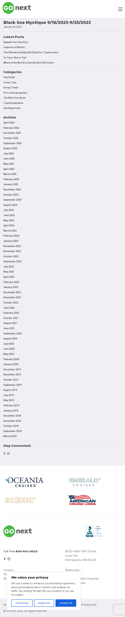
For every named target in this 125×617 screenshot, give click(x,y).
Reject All (44, 603)
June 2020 (9, 348)
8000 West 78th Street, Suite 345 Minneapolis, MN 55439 (81, 556)
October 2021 (10, 318)
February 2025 (11, 179)
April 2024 (8, 225)
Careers (8, 570)
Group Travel (10, 87)
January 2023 (10, 287)
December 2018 (12, 415)
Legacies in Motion (14, 47)
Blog (6, 578)
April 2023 (8, 277)
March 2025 (9, 174)
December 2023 (12, 246)
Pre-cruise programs (15, 92)
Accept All (66, 603)
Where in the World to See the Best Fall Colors (28, 62)
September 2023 (12, 261)
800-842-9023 (27, 551)
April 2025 (8, 169)
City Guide (9, 77)
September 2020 (12, 333)
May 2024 (8, 220)
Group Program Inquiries (82, 578)
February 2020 (11, 359)
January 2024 (10, 241)
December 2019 (12, 369)
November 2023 (12, 251)
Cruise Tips (9, 82)
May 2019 (8, 400)
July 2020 (8, 343)
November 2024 (12, 189)
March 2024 (9, 230)
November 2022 (12, 297)
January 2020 (10, 364)
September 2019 (12, 385)
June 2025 (9, 158)
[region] (44, 591)
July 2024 (8, 210)
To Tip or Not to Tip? (15, 57)
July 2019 (8, 395)
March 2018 (9, 436)
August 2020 (10, 338)
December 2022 (12, 292)
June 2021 (9, 328)
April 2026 (8, 122)
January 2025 (10, 184)
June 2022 (9, 307)
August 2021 (10, 323)
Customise (21, 603)
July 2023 (8, 266)
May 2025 (8, 163)
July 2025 (8, 153)
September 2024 (12, 199)
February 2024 (11, 235)
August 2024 (10, 205)
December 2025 (12, 133)
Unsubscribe (89, 604)
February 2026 (11, 128)
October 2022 (10, 302)
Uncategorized (11, 108)
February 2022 (11, 313)
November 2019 (12, 374)
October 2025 (10, 138)
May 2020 (8, 354)
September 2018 (12, 431)
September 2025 (12, 143)
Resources (72, 570)
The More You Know (14, 97)
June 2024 (9, 215)
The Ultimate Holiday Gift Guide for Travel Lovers (30, 52)
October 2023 (10, 256)
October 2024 (10, 194)
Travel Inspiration (13, 103)
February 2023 (11, 282)
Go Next (17, 8)
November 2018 (12, 421)
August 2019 (10, 390)
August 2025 (10, 148)
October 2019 (10, 379)
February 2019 (11, 405)
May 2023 (8, 271)
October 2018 (10, 426)
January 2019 (10, 410)
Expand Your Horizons (15, 42)
